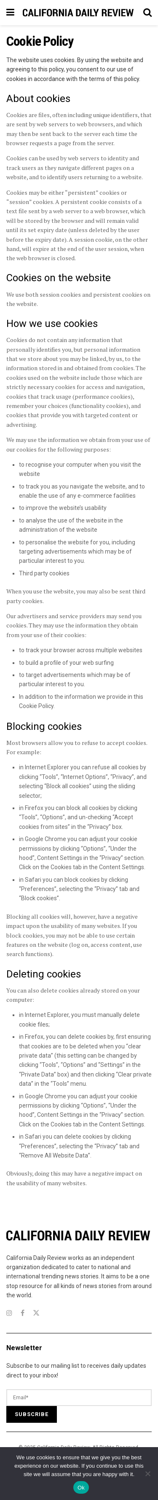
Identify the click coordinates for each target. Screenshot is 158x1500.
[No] (147, 1473)
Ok (81, 1487)
